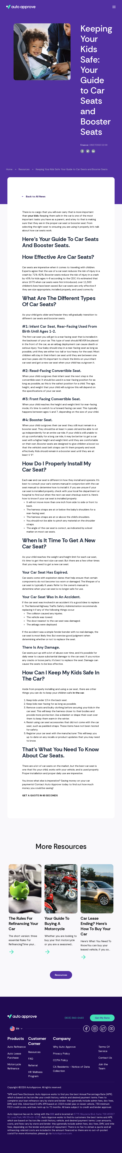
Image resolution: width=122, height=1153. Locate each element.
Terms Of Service (104, 1049)
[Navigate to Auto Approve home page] (21, 7)
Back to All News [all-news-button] (33, 196)
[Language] (16, 1028)
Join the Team (103, 1066)
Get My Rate (102, 1017)
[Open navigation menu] (114, 7)
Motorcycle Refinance (14, 1066)
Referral (33, 1065)
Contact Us (105, 1057)
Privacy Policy (61, 1053)
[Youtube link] (111, 1028)
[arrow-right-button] (25, 952)
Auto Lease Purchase (14, 1055)
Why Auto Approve (64, 1046)
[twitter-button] (88, 151)
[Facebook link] (86, 1028)
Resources (24, 169)
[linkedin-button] (93, 151)
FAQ (30, 1058)
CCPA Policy (60, 1060)
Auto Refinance (16, 1046)
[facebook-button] (82, 151)
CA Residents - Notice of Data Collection (71, 1069)
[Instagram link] (95, 1028)
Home (9, 169)
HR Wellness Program (35, 1074)
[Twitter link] (103, 1028)
